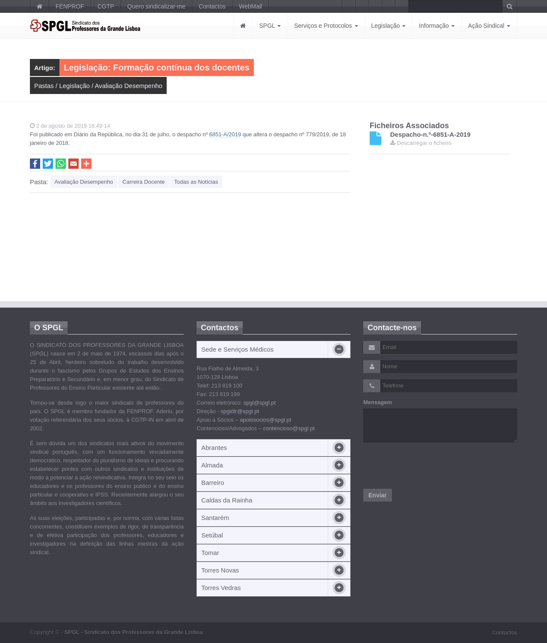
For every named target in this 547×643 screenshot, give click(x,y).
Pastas (44, 85)
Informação (437, 25)
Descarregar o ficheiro (421, 143)
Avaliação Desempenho (128, 85)
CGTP (105, 6)
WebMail (250, 6)
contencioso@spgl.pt (289, 428)
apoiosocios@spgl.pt (265, 420)
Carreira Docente (144, 182)
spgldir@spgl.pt (240, 411)
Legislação (388, 25)
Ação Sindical (489, 25)
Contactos (212, 6)
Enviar (377, 495)
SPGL (270, 25)
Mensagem (377, 402)
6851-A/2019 (225, 134)
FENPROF (70, 6)
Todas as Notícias (196, 182)
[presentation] (428, 465)
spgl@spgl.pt (260, 402)
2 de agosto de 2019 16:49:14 (70, 126)
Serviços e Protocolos (326, 25)
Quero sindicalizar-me (156, 6)
